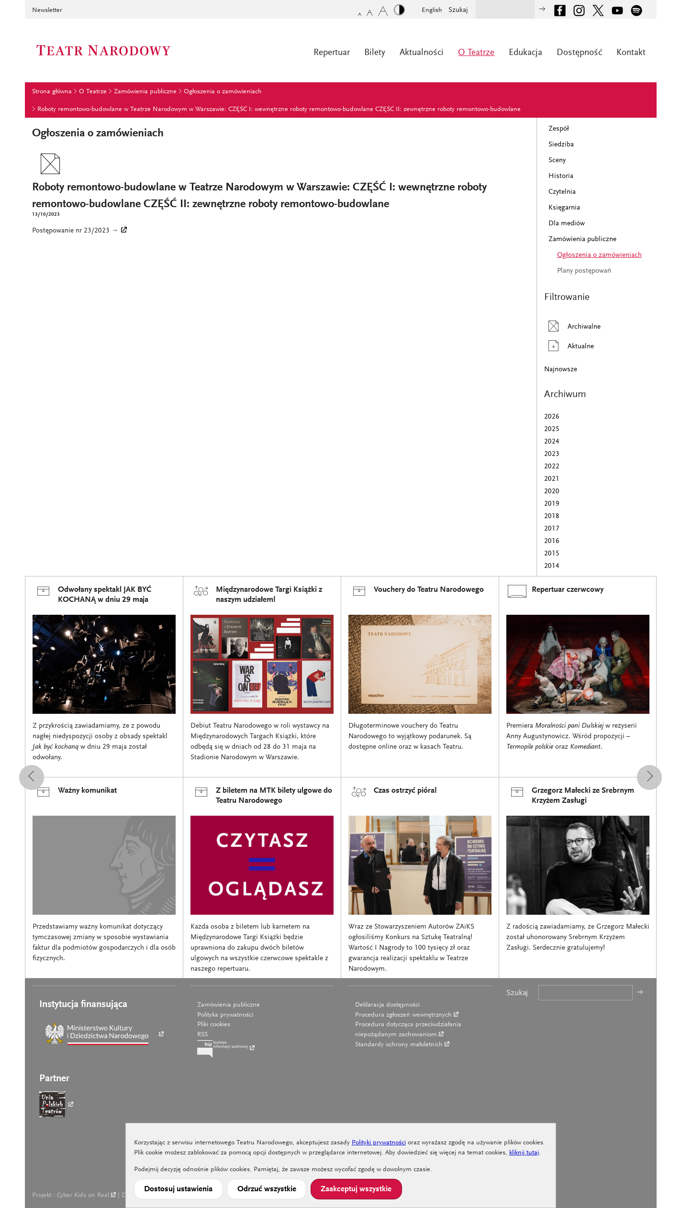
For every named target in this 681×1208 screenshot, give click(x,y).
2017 (551, 528)
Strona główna (52, 92)
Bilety (374, 52)
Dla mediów (566, 223)
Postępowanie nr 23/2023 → (75, 230)
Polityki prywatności (379, 1143)
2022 (551, 466)
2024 (551, 441)
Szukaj (458, 10)
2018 (551, 516)
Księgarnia (564, 207)
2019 (551, 504)
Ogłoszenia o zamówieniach (223, 92)
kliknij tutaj (524, 1153)
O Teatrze (476, 52)
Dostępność (579, 52)
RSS (202, 1034)
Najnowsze (560, 369)
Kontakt (631, 52)
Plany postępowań (584, 271)
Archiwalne (572, 326)
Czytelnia (562, 192)
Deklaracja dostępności (387, 1005)
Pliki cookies (213, 1024)
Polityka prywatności (225, 1015)
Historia (560, 176)
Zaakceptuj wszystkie (356, 1189)
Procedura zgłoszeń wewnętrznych (403, 1015)
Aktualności (422, 52)
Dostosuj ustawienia (178, 1189)
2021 (551, 479)
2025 (551, 429)
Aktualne (569, 346)
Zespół (558, 129)
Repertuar (331, 52)
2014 (551, 566)
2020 (551, 491)
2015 (551, 553)
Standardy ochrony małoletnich (399, 1045)
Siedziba (561, 144)
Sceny (557, 160)
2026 (551, 417)
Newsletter (47, 10)
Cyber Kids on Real (83, 1195)
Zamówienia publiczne (145, 92)
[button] (31, 777)
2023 (551, 454)
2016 (551, 541)
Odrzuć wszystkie (266, 1189)
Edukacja (525, 52)
